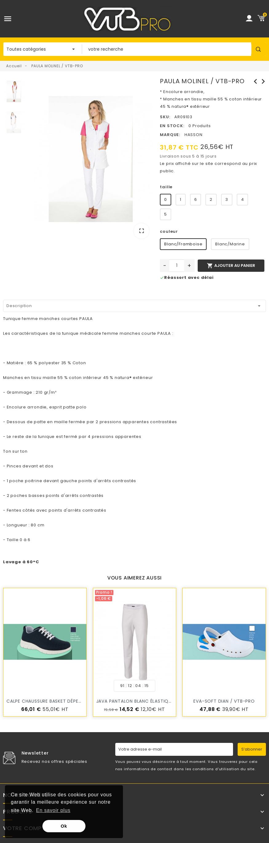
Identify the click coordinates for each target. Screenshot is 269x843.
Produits (17, 811)
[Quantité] (176, 266)
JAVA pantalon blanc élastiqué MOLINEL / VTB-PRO (158, 701)
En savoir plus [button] (53, 810)
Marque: (170, 135)
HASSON (193, 135)
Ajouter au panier (231, 266)
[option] (91, 160)
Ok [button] (64, 826)
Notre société (25, 795)
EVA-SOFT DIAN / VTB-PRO (224, 701)
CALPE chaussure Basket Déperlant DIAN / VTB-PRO (68, 701)
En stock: (172, 126)
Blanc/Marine (230, 244)
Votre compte (26, 828)
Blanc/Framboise (183, 244)
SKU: (165, 117)
